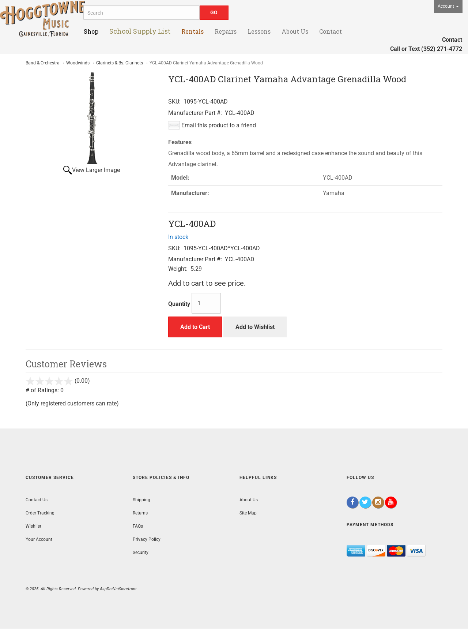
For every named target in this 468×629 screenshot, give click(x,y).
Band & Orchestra (43, 62)
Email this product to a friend (218, 125)
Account (448, 6)
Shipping (141, 499)
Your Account (39, 539)
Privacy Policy (147, 539)
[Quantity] (206, 303)
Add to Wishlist (255, 326)
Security (140, 552)
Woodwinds (78, 62)
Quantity (179, 303)
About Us (248, 499)
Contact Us (37, 499)
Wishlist (33, 526)
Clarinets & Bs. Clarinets (119, 62)
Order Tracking (40, 513)
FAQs (138, 526)
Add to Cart (195, 326)
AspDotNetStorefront (118, 589)
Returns (140, 513)
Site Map (248, 513)
